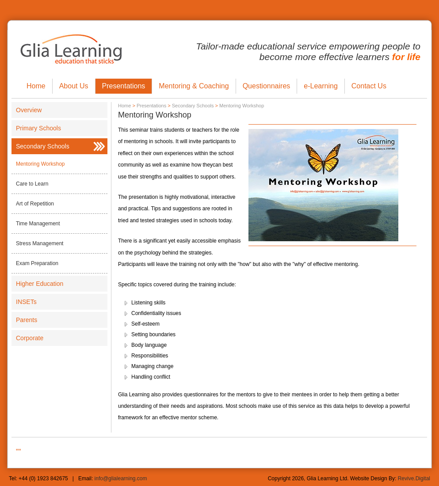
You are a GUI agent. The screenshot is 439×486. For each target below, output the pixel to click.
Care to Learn (32, 184)
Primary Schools (38, 128)
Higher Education (39, 283)
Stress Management (39, 243)
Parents (26, 319)
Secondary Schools (42, 146)
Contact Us (368, 86)
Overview (29, 110)
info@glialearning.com (121, 478)
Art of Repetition (35, 204)
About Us (73, 86)
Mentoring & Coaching (194, 86)
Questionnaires (266, 86)
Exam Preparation (37, 263)
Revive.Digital (414, 478)
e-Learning (321, 86)
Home (36, 86)
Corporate (29, 338)
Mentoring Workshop (40, 164)
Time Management (38, 223)
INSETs (26, 301)
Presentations (123, 86)
